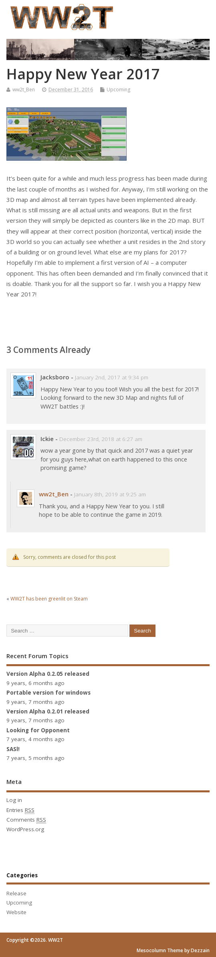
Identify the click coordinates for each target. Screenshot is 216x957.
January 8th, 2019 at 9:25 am (110, 494)
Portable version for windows (48, 692)
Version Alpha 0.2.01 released (47, 711)
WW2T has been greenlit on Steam (49, 598)
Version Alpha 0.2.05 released (47, 673)
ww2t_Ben (23, 89)
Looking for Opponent (38, 730)
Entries (20, 810)
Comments (26, 820)
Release (16, 893)
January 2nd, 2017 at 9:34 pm (111, 377)
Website (16, 912)
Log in (14, 800)
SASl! (13, 749)
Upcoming (118, 89)
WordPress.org (25, 829)
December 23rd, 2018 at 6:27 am (100, 439)
